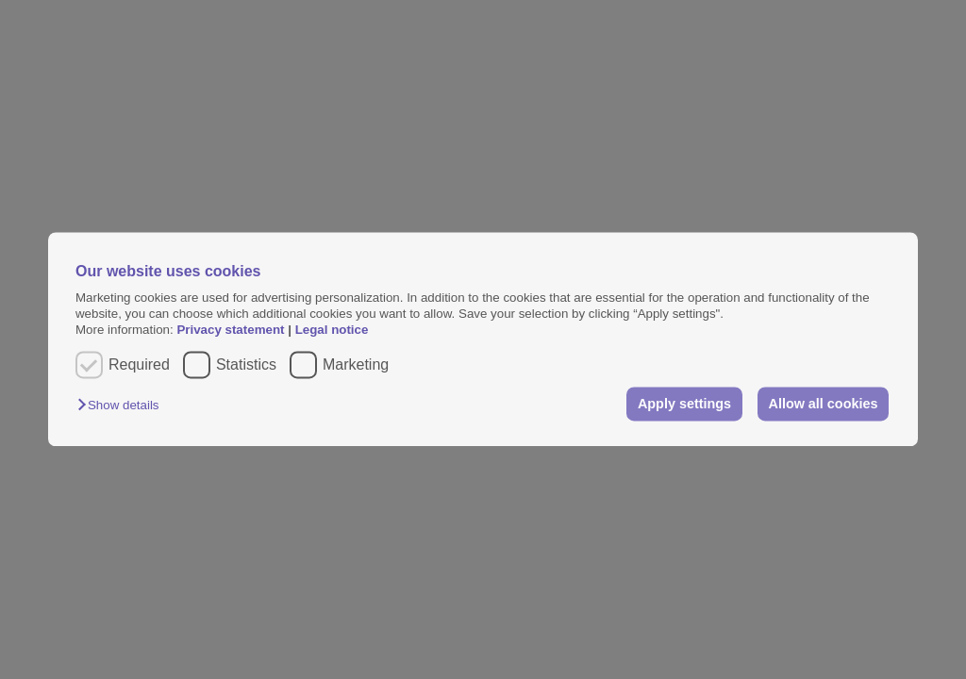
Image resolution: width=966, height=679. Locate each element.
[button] (122, 405)
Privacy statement (230, 330)
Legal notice (332, 330)
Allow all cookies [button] (823, 403)
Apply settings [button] (684, 403)
